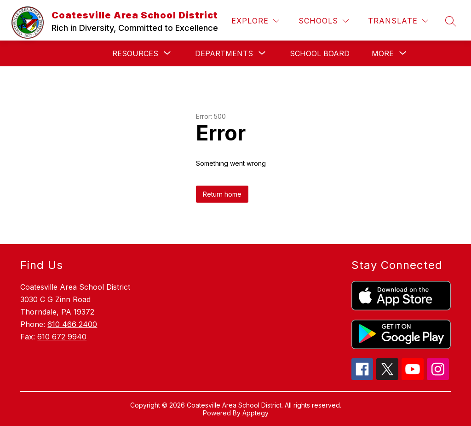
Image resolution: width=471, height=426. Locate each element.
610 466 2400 (72, 324)
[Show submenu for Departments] (224, 53)
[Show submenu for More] (383, 53)
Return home (222, 194)
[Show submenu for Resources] (135, 53)
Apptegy (255, 413)
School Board (320, 53)
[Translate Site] (398, 21)
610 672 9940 (61, 336)
